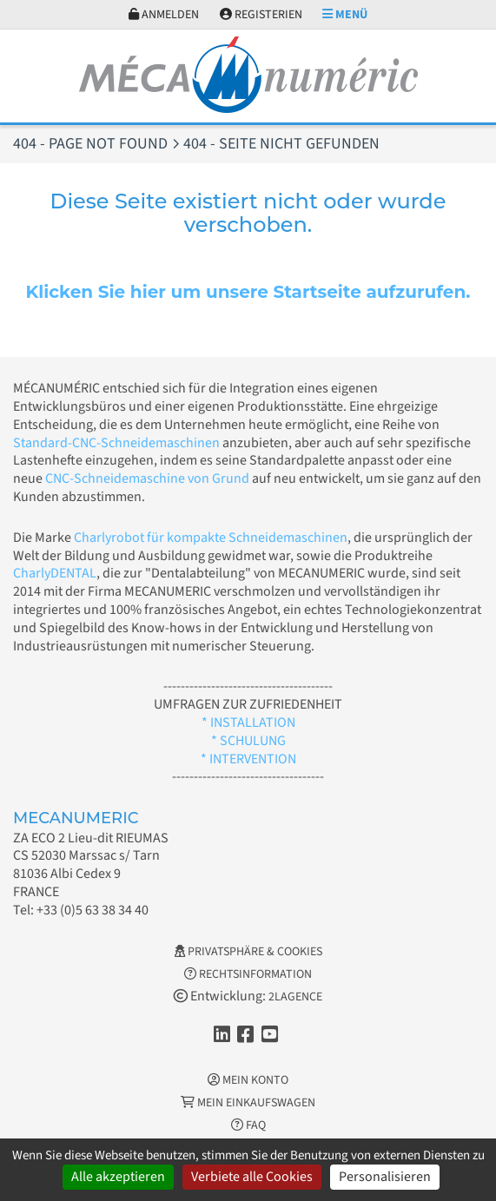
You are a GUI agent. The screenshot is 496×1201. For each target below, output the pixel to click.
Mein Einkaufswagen (248, 1103)
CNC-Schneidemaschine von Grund (147, 478)
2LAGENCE (295, 997)
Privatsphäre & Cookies (248, 951)
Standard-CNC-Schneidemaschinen (116, 442)
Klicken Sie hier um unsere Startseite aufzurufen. (247, 291)
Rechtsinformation (248, 974)
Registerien (261, 14)
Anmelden (164, 14)
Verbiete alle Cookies (252, 1176)
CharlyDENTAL (54, 573)
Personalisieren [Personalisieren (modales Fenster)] (385, 1176)
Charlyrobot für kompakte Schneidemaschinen (210, 537)
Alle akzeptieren (118, 1176)
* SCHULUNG (248, 740)
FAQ (248, 1125)
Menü (344, 14)
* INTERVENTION (248, 759)
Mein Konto (248, 1080)
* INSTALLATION (248, 722)
